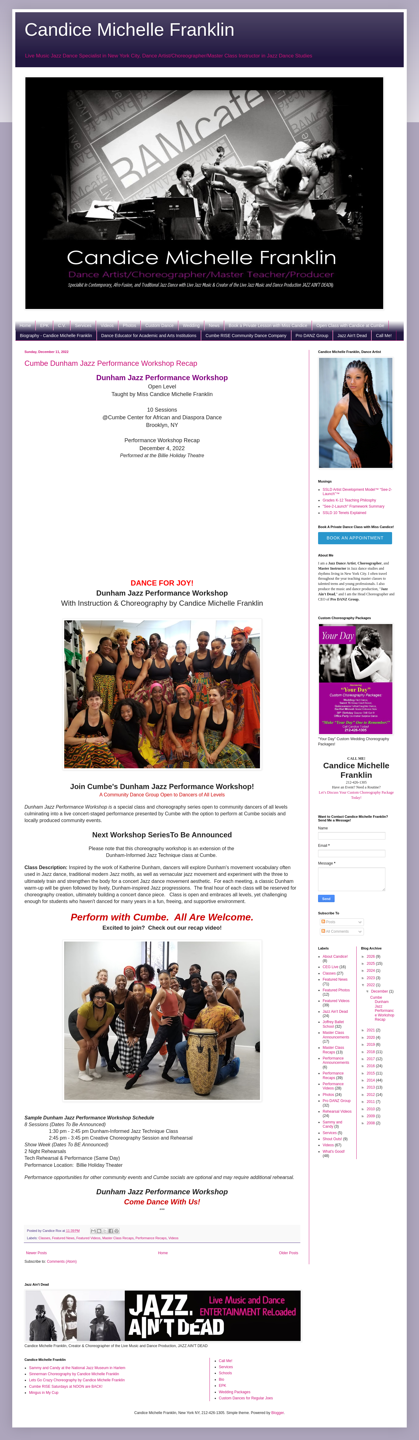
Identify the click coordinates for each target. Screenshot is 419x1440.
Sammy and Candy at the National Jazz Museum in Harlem (77, 1368)
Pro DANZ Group (312, 335)
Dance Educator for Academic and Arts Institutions (148, 335)
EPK (44, 325)
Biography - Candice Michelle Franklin (56, 335)
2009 (371, 1116)
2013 (371, 1087)
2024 (371, 970)
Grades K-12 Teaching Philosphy (349, 500)
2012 (371, 1095)
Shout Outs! (332, 1139)
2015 (371, 1073)
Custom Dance (159, 325)
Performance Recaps (150, 1238)
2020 (371, 1037)
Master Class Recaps (118, 1238)
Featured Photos (336, 990)
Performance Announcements (336, 1060)
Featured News (63, 1238)
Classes (44, 1238)
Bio (221, 1379)
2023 (371, 978)
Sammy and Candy (332, 1124)
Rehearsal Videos (337, 1111)
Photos (129, 325)
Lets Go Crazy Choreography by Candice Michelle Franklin (77, 1380)
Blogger (277, 1413)
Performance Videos (333, 1086)
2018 (371, 1052)
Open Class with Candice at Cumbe (350, 325)
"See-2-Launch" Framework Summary (353, 506)
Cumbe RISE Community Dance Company (246, 335)
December (380, 991)
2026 (371, 956)
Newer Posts (36, 1253)
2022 (371, 985)
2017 (371, 1059)
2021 (371, 1030)
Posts (328, 922)
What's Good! (334, 1151)
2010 (371, 1109)
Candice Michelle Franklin (129, 29)
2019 (371, 1044)
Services (83, 325)
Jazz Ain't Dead (352, 335)
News (214, 325)
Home (25, 325)
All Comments (335, 931)
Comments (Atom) (61, 1261)
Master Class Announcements (336, 1034)
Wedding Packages (234, 1392)
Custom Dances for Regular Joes (246, 1398)
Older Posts (288, 1253)
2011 (371, 1102)
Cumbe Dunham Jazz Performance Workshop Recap (110, 363)
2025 (371, 963)
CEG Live (330, 967)
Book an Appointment (355, 537)
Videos (107, 325)
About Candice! (335, 956)
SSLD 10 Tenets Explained (344, 513)
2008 (371, 1123)
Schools (225, 1373)
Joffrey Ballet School (333, 1024)
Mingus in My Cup (43, 1392)
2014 (371, 1080)
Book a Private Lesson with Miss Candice (268, 325)
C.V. (62, 325)
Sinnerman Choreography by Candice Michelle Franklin (74, 1374)
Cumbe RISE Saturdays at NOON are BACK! (65, 1386)
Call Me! (383, 335)
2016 (371, 1066)
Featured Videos (88, 1238)
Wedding (191, 325)
